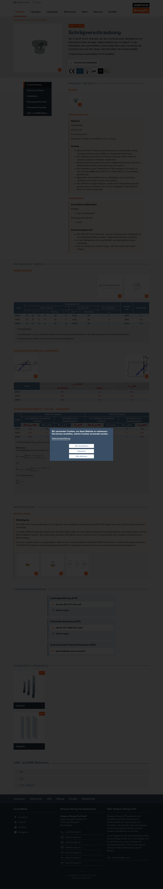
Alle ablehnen (81, 456)
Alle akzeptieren (81, 446)
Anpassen (81, 451)
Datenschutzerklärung (61, 438)
